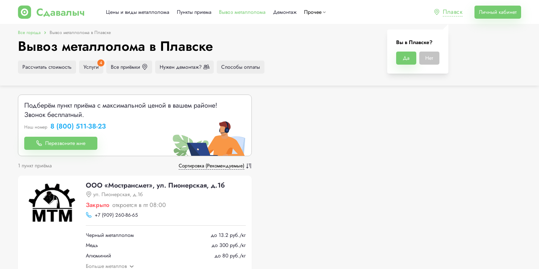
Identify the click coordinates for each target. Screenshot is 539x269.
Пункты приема (194, 12)
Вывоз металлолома (242, 12)
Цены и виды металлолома (137, 12)
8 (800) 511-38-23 (78, 127)
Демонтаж (285, 12)
